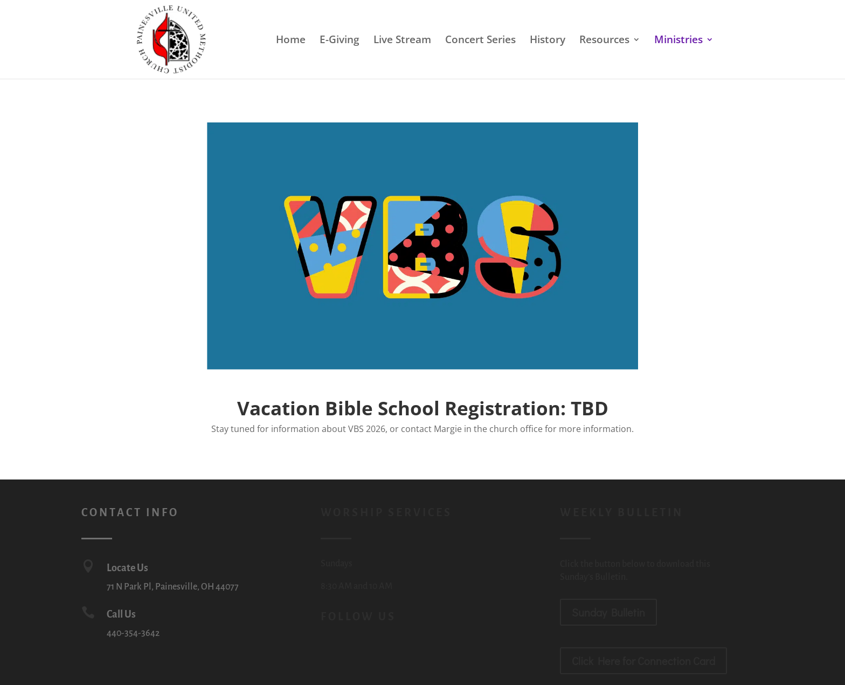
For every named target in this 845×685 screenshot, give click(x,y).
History (547, 41)
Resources (604, 41)
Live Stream (402, 41)
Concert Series (480, 41)
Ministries (678, 41)
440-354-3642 (133, 633)
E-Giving (339, 41)
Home (291, 41)
